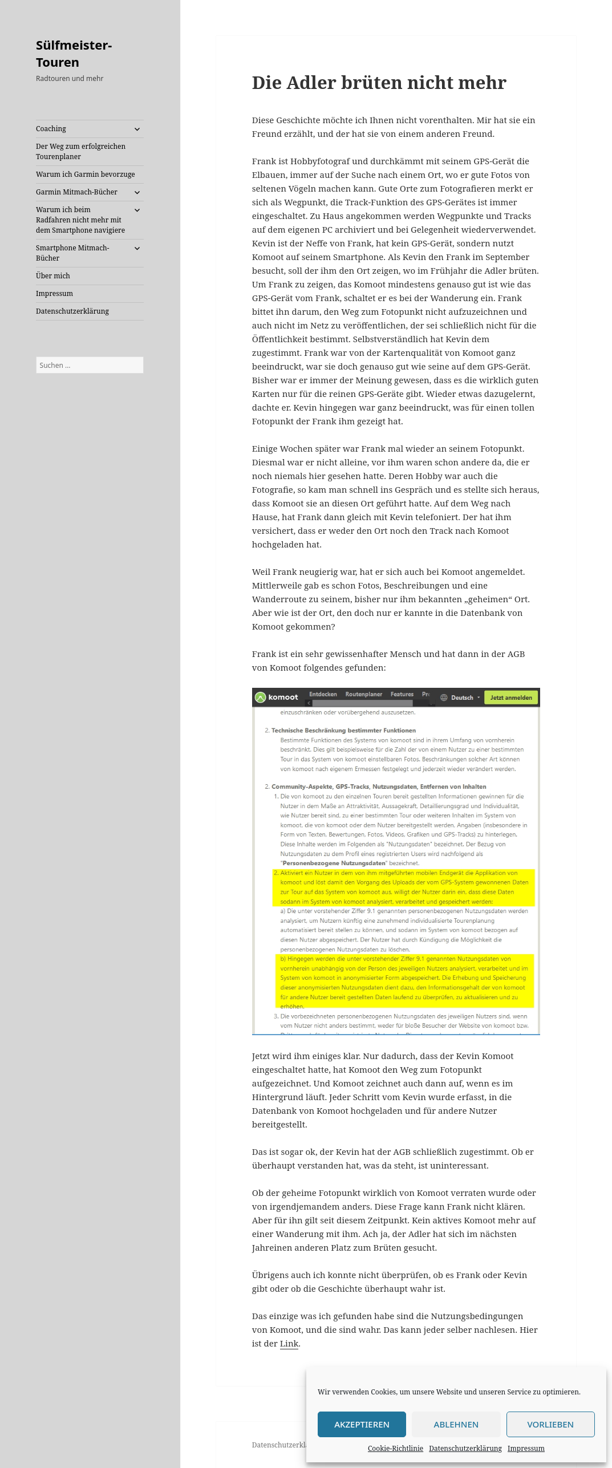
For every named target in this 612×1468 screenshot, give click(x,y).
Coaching (51, 128)
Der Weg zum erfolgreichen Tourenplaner (80, 151)
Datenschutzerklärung (465, 1448)
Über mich (53, 276)
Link (289, 1343)
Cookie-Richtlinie (395, 1448)
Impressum (526, 1448)
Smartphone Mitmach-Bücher (72, 253)
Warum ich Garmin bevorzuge (85, 174)
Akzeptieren (362, 1424)
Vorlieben (550, 1424)
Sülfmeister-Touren (74, 53)
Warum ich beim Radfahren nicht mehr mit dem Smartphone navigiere (80, 220)
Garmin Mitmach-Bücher (76, 192)
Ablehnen (456, 1424)
